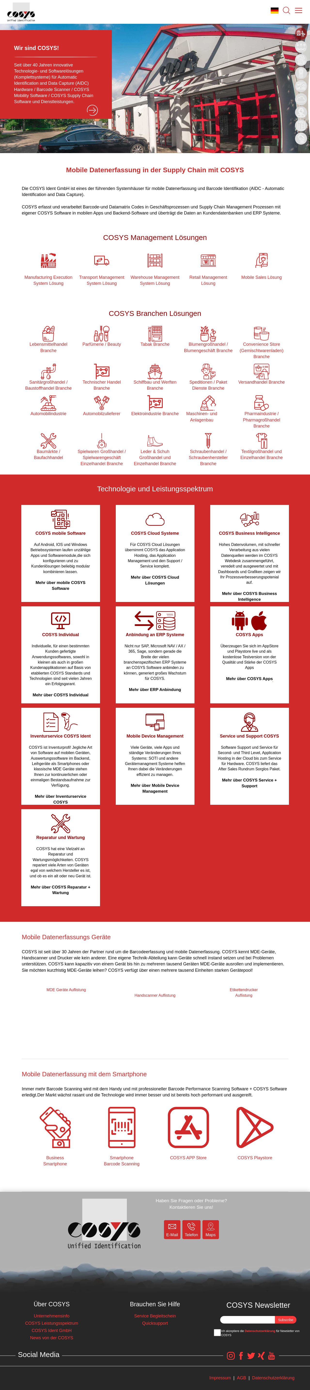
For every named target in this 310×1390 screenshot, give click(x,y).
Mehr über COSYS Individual (60, 695)
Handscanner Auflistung (154, 995)
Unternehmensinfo (52, 1316)
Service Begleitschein (155, 1316)
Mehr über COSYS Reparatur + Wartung (60, 890)
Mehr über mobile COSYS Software (60, 585)
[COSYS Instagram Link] (231, 1358)
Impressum (220, 1377)
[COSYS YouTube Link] (271, 1358)
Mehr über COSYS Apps (249, 678)
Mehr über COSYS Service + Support (249, 783)
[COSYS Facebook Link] (241, 1358)
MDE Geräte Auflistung (66, 990)
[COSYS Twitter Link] (251, 1358)
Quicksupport (155, 1323)
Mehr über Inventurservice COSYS (60, 799)
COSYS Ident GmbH (52, 1330)
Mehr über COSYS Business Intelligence (249, 596)
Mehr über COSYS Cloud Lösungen (155, 580)
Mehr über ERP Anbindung (155, 689)
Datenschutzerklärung (260, 1331)
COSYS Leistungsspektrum (51, 1323)
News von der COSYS (51, 1337)
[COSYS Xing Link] (261, 1358)
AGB (241, 1377)
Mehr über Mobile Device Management (155, 788)
